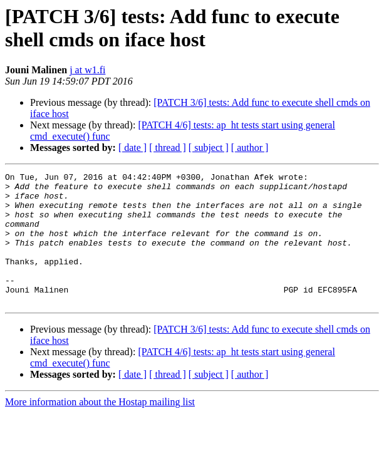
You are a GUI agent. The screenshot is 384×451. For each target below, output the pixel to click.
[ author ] (250, 147)
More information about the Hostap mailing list (100, 428)
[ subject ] (209, 147)
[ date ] (132, 147)
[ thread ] (167, 147)
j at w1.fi (87, 70)
